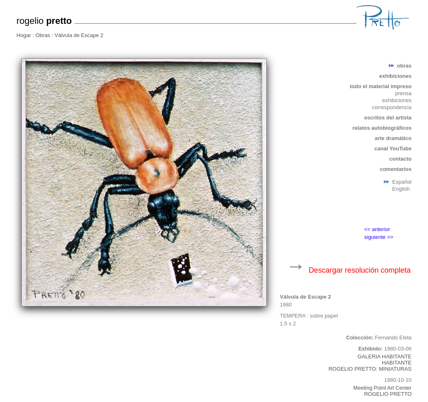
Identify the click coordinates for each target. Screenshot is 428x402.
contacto (400, 159)
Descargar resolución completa (360, 270)
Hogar (24, 35)
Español (402, 182)
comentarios (396, 169)
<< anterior (377, 229)
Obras (43, 35)
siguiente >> (378, 237)
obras (404, 66)
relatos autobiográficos (382, 128)
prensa (403, 93)
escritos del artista (388, 118)
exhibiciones (395, 76)
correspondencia (392, 107)
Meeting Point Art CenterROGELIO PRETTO (382, 391)
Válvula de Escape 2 (79, 35)
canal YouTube (393, 148)
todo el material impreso (381, 86)
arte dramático (393, 138)
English (401, 189)
